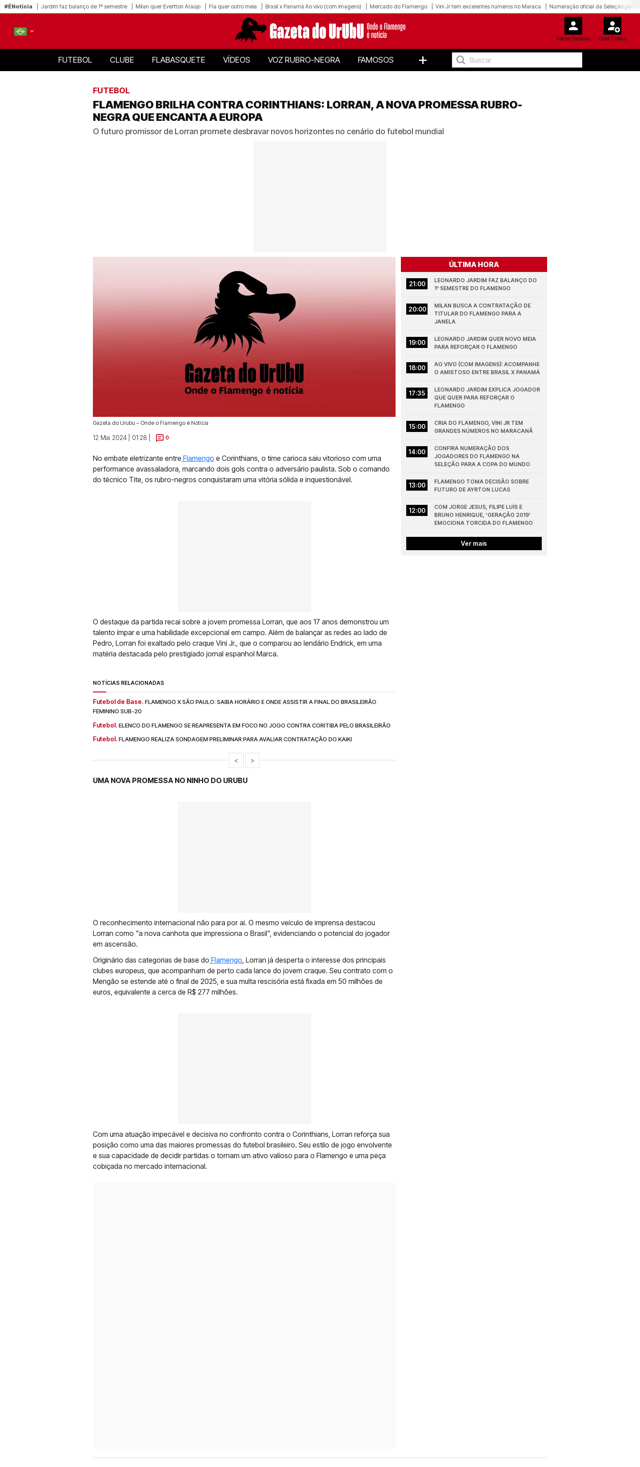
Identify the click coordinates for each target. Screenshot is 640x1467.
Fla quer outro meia (233, 6)
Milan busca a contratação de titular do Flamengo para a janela (483, 313)
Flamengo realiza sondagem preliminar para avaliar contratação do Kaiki (235, 739)
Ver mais (474, 543)
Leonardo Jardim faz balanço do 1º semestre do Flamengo (486, 284)
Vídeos (236, 59)
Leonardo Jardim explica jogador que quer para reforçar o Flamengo (487, 397)
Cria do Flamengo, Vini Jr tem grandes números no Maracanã (483, 427)
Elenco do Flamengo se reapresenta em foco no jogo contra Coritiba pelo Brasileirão (255, 725)
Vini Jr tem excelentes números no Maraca (488, 6)
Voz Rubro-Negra (304, 59)
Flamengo (197, 458)
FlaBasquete (178, 59)
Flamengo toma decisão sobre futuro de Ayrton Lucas (482, 485)
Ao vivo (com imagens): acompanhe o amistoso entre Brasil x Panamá (487, 368)
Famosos (376, 59)
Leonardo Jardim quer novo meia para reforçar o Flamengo (485, 343)
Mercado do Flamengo (398, 6)
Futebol (75, 59)
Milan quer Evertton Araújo (168, 6)
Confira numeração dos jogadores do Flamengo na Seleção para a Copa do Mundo (482, 456)
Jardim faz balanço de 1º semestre (84, 6)
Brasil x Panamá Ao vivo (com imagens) (313, 6)
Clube (122, 59)
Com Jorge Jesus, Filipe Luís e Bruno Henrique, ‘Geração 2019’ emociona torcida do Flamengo (483, 515)
